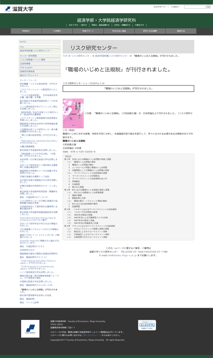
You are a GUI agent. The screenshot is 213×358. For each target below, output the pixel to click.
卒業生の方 (139, 25)
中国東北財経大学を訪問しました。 (36, 281)
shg (22, 47)
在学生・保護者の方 (122, 25)
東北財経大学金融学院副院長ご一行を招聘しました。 (39, 102)
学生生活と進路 (119, 31)
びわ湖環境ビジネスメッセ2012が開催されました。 (39, 230)
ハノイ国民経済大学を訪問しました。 (37, 272)
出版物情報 (25, 64)
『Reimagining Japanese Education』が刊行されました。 (39, 142)
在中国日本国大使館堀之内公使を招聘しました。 (39, 181)
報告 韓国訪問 (27, 299)
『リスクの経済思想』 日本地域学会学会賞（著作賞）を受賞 (39, 96)
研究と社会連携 (150, 31)
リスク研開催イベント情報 (32, 60)
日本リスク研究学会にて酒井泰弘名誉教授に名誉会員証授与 (39, 166)
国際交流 (181, 31)
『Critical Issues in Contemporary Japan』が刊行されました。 (37, 267)
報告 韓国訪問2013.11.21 (33, 257)
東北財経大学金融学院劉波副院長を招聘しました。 (39, 213)
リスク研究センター (81, 56)
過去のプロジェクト (29, 75)
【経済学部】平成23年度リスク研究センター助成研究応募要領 (39, 113)
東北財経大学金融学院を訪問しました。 (39, 150)
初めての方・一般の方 (78, 25)
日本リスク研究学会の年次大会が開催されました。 (39, 225)
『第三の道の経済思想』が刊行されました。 (39, 136)
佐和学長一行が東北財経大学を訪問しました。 (39, 160)
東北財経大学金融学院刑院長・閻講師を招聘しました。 (39, 192)
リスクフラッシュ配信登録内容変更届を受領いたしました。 (39, 119)
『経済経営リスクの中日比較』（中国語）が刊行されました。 (37, 155)
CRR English (26, 67)
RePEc (23, 42)
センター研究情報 (28, 56)
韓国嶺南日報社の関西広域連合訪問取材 (39, 254)
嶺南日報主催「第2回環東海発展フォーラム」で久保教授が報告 (39, 277)
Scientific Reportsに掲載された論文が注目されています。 (39, 242)
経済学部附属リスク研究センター (112, 56)
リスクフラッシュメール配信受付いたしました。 (39, 90)
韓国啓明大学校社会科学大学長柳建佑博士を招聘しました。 (39, 125)
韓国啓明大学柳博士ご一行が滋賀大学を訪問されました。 (39, 172)
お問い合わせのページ (92, 335)
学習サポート (88, 31)
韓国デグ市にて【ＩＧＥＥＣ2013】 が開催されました (39, 236)
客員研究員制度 (27, 71)
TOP (65, 56)
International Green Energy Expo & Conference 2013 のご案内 (38, 219)
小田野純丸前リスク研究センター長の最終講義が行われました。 (39, 130)
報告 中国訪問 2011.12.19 (33, 197)
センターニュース (28, 80)
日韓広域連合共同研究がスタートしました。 (39, 187)
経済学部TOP (160, 7)
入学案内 (57, 31)
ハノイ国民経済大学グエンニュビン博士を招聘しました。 (39, 108)
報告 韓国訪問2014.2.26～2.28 (36, 285)
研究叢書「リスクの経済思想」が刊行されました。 (39, 85)
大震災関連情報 (27, 146)
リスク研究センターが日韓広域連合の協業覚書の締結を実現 (39, 202)
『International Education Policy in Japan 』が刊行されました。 (38, 262)
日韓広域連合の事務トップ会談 (34, 176)
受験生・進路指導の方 (101, 25)
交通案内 (175, 7)
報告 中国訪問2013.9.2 (32, 246)
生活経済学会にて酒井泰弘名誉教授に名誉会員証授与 (39, 207)
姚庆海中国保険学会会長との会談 (35, 295)
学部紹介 (26, 31)
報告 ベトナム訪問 (29, 302)
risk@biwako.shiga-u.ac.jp (122, 255)
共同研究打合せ (27, 250)
